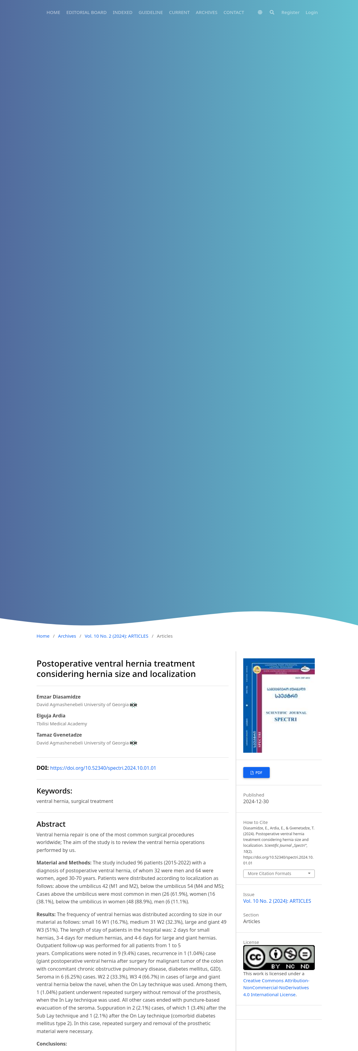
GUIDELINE (151, 12)
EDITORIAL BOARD (86, 12)
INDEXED (122, 12)
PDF (258, 772)
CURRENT (179, 12)
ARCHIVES (206, 12)
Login (312, 12)
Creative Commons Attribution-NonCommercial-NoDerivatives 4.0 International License (276, 987)
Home (43, 636)
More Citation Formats (269, 873)
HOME (53, 12)
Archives (67, 636)
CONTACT (233, 12)
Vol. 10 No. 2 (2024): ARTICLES (116, 636)
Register (291, 12)
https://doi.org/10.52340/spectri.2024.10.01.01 (103, 768)
